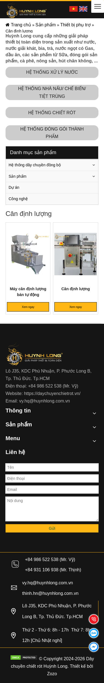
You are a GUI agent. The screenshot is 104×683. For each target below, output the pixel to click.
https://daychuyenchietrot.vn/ (52, 393)
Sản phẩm (17, 176)
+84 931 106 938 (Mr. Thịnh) (53, 569)
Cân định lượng (75, 289)
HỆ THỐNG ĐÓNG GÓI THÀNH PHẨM (52, 133)
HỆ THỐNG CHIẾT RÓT (52, 112)
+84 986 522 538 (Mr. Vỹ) (53, 386)
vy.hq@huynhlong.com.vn (44, 401)
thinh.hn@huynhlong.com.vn (50, 593)
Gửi (52, 528)
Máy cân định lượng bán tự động (28, 292)
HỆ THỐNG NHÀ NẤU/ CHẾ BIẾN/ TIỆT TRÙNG (52, 92)
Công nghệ (18, 199)
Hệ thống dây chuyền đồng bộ (35, 165)
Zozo (52, 673)
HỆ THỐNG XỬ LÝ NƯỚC (52, 72)
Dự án (14, 187)
